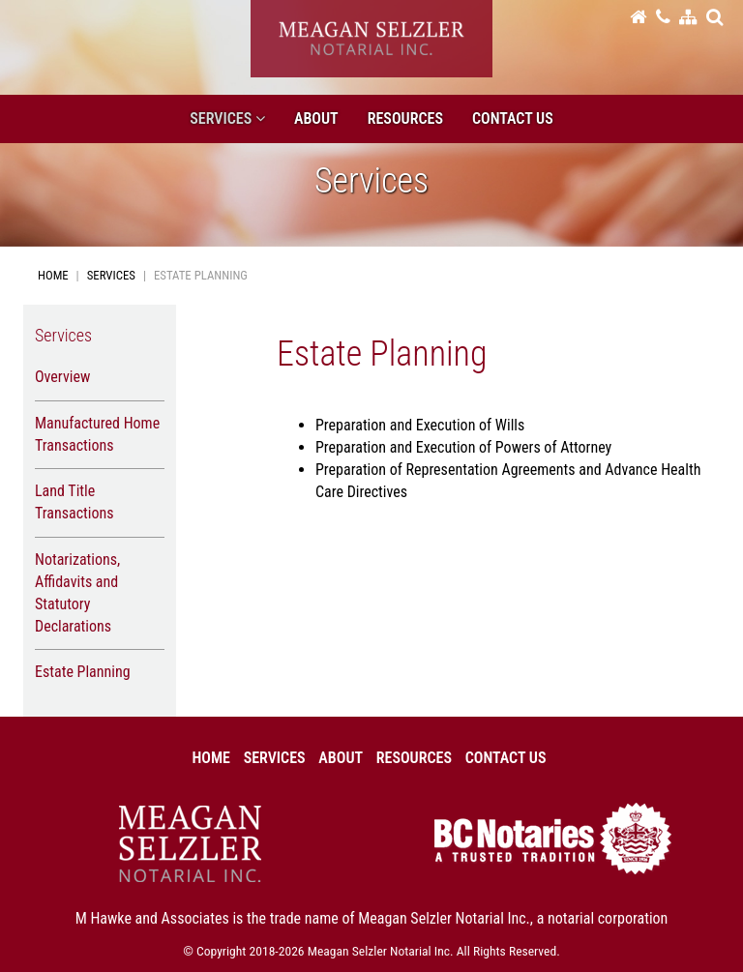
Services (111, 275)
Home (53, 275)
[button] (714, 16)
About (316, 118)
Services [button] (227, 118)
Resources (405, 118)
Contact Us (512, 118)
